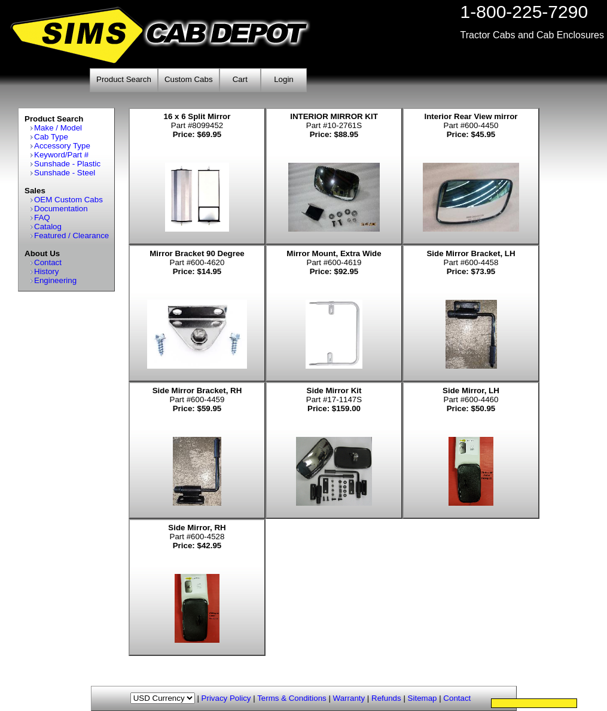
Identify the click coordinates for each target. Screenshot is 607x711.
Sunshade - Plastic (67, 163)
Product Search (123, 79)
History (46, 271)
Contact (48, 262)
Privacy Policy (226, 698)
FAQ (42, 217)
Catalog (48, 226)
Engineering (55, 280)
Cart (240, 79)
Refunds (386, 698)
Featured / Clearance (71, 235)
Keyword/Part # (61, 154)
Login (283, 79)
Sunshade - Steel (64, 172)
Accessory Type (62, 145)
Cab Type (51, 136)
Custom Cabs (188, 79)
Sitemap (422, 698)
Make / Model (58, 127)
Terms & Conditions (292, 698)
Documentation (61, 208)
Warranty (349, 698)
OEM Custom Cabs (68, 199)
